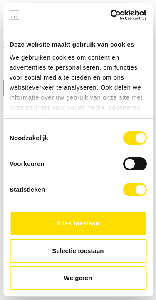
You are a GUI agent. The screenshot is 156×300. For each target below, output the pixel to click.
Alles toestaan (78, 223)
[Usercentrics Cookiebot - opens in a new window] (111, 15)
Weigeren (78, 277)
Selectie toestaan (78, 250)
